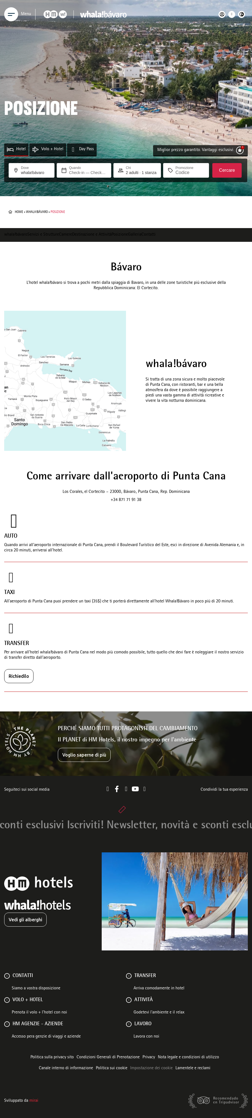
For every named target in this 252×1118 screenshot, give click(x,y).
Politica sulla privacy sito (52, 1057)
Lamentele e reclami (192, 1068)
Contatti (148, 235)
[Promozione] (188, 172)
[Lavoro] (129, 1024)
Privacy (148, 1057)
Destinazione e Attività (91, 235)
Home (19, 212)
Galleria (134, 235)
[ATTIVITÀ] (129, 1000)
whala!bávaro (37, 212)
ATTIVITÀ (143, 1000)
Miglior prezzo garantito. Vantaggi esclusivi (195, 150)
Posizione (119, 235)
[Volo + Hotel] (35, 149)
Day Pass (86, 149)
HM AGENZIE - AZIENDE (38, 1024)
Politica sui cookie (111, 1068)
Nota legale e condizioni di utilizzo (188, 1057)
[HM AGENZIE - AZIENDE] (7, 1024)
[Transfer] (129, 976)
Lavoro (142, 1024)
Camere (65, 235)
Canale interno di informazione (66, 1068)
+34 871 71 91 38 (126, 500)
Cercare (227, 170)
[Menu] (11, 14)
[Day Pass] (73, 149)
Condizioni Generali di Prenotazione (108, 1057)
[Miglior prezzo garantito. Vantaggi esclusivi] (240, 150)
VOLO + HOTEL (28, 1000)
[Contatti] (7, 976)
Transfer (145, 975)
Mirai (33, 1101)
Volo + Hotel (52, 149)
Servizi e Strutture (43, 235)
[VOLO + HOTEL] (7, 1000)
